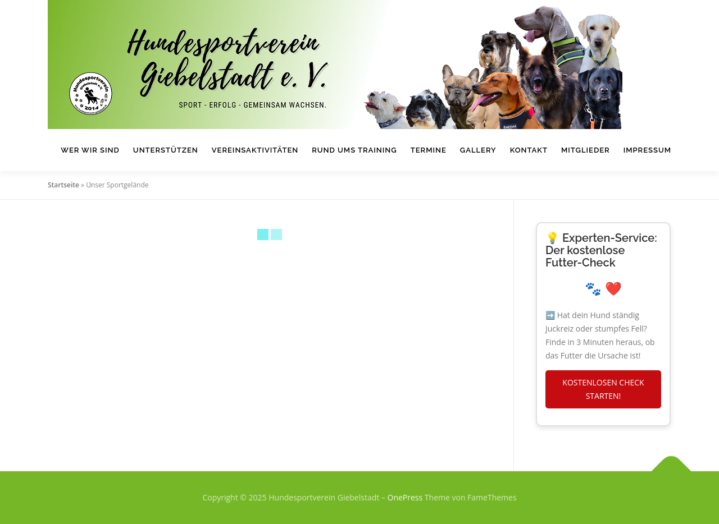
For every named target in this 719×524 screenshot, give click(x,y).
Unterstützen (165, 150)
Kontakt (529, 150)
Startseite (63, 185)
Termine (429, 150)
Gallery (478, 150)
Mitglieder (585, 150)
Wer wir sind (90, 150)
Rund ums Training (354, 150)
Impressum (647, 150)
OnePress (405, 497)
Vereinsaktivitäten (255, 150)
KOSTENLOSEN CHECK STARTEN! (603, 389)
